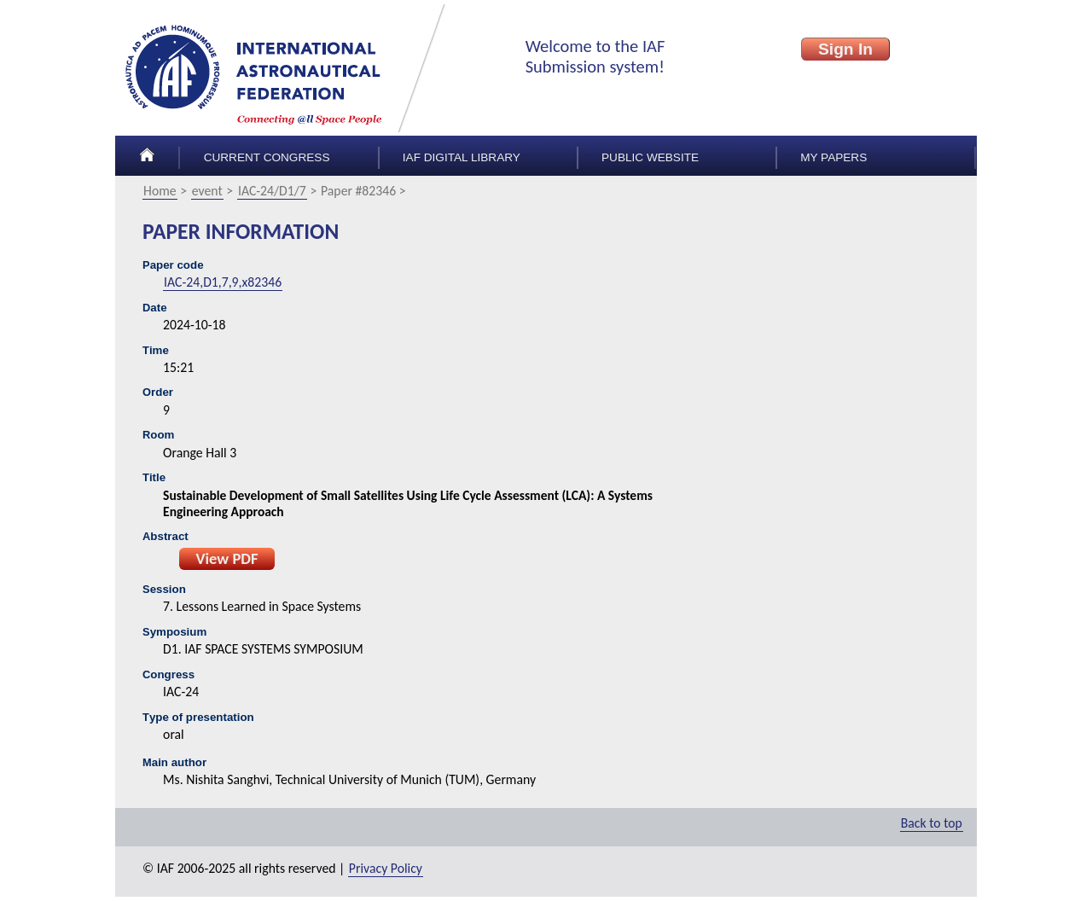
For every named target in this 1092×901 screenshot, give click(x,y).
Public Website (650, 157)
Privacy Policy (385, 868)
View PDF (226, 558)
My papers (833, 157)
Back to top (931, 823)
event (207, 191)
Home (160, 191)
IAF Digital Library (461, 157)
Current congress (267, 157)
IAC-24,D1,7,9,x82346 (223, 282)
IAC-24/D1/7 (272, 191)
